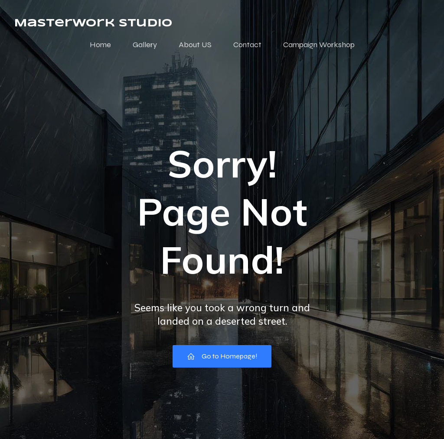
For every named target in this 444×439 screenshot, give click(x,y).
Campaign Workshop (319, 44)
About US (195, 44)
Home (100, 44)
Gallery (145, 44)
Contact (247, 44)
